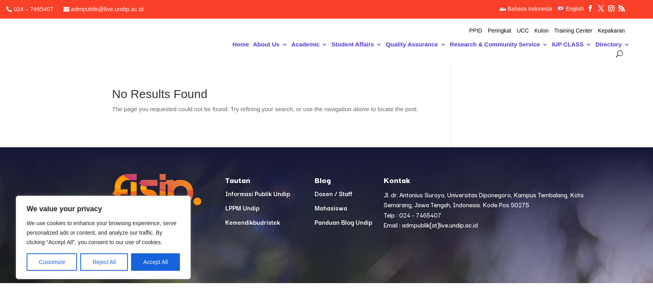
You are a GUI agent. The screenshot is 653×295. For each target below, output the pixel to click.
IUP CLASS (567, 45)
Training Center (573, 31)
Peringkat (499, 31)
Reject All (104, 262)
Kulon (541, 31)
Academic (306, 45)
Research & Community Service (495, 45)
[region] (103, 237)
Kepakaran (611, 31)
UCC (523, 31)
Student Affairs (352, 45)
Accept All (155, 262)
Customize (52, 262)
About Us (266, 45)
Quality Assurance (412, 45)
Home (240, 45)
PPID (475, 31)
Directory (608, 45)
